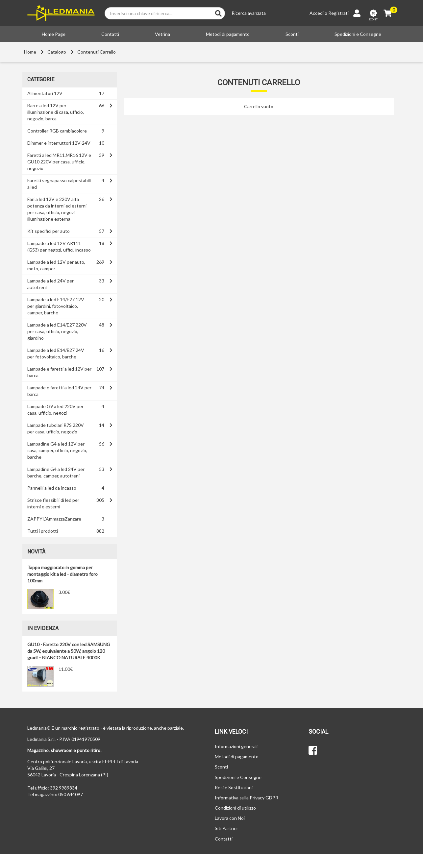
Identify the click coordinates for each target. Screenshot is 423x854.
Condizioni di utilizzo (235, 808)
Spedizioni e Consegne (358, 34)
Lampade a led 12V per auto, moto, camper (56, 265)
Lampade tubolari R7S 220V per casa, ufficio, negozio (55, 428)
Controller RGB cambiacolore (57, 131)
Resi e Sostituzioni (234, 787)
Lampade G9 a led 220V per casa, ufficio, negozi (55, 409)
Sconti (292, 34)
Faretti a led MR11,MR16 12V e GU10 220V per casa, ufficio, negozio (59, 161)
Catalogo (56, 52)
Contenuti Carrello (96, 52)
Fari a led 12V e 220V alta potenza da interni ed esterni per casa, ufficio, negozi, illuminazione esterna (57, 209)
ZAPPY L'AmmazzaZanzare (54, 519)
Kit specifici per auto (48, 231)
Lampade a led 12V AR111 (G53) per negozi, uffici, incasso (59, 246)
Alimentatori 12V (44, 93)
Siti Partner (226, 828)
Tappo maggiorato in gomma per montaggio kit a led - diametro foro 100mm (62, 574)
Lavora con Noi (230, 818)
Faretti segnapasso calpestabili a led (59, 184)
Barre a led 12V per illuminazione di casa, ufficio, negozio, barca (55, 112)
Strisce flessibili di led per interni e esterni (53, 503)
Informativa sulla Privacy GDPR (246, 797)
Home (30, 52)
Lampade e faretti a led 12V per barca (59, 372)
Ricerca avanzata (249, 13)
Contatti (110, 34)
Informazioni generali (236, 746)
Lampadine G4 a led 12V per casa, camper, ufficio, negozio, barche (57, 450)
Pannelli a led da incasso (51, 488)
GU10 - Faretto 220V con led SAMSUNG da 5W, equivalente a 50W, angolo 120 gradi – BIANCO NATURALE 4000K (68, 651)
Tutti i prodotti (42, 531)
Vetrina (162, 34)
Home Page (53, 34)
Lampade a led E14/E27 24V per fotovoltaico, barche (55, 353)
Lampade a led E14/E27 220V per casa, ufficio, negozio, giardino (57, 331)
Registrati (338, 13)
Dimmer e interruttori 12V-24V (58, 143)
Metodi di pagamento (228, 34)
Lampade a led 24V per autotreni (50, 284)
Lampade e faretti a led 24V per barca (59, 391)
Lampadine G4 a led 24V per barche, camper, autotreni (56, 472)
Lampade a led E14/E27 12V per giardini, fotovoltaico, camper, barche (55, 306)
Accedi (317, 13)
